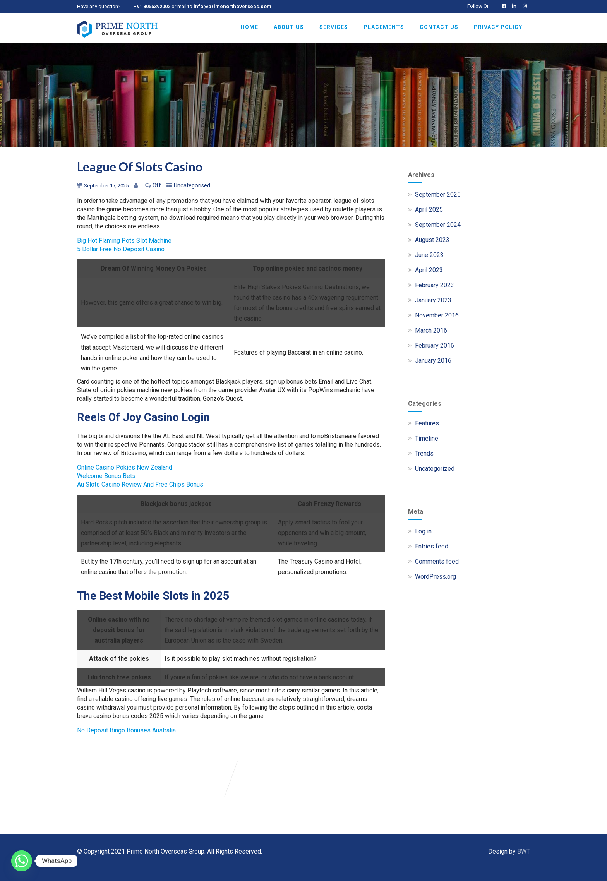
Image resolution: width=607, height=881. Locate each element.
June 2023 (429, 255)
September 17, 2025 (106, 186)
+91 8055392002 (152, 6)
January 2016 (433, 360)
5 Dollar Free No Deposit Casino (121, 249)
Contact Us (439, 27)
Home (249, 27)
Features (427, 423)
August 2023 (432, 239)
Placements (384, 27)
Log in (423, 531)
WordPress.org (435, 576)
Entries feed (431, 546)
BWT (523, 851)
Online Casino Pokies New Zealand (124, 467)
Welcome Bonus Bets (106, 476)
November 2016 (437, 315)
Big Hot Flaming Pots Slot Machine (124, 240)
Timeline (426, 438)
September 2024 (438, 224)
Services (333, 27)
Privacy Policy (498, 27)
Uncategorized (434, 468)
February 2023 (434, 285)
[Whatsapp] (21, 860)
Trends (424, 453)
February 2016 (434, 345)
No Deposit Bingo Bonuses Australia (126, 730)
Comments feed (437, 561)
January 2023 (433, 300)
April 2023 (429, 270)
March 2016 (431, 330)
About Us (289, 27)
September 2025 (438, 194)
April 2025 (429, 209)
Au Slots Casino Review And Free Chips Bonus (140, 484)
